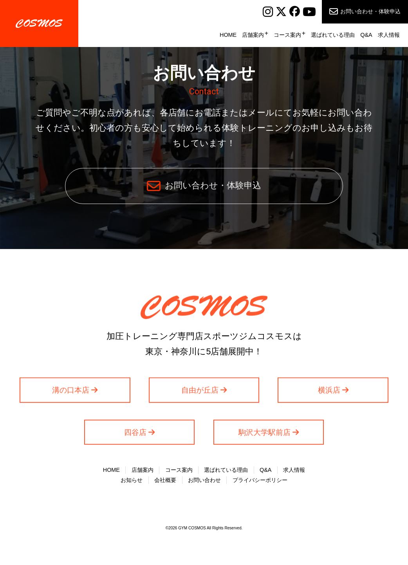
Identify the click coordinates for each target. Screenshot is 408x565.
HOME (228, 35)
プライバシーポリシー (260, 481)
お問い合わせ (204, 481)
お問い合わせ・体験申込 (370, 11)
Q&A (366, 35)
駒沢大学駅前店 (264, 435)
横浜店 (329, 393)
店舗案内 (253, 35)
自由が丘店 (199, 393)
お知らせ (132, 481)
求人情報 (389, 35)
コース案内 (287, 35)
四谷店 (135, 435)
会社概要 (165, 481)
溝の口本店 (70, 393)
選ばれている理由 (333, 35)
